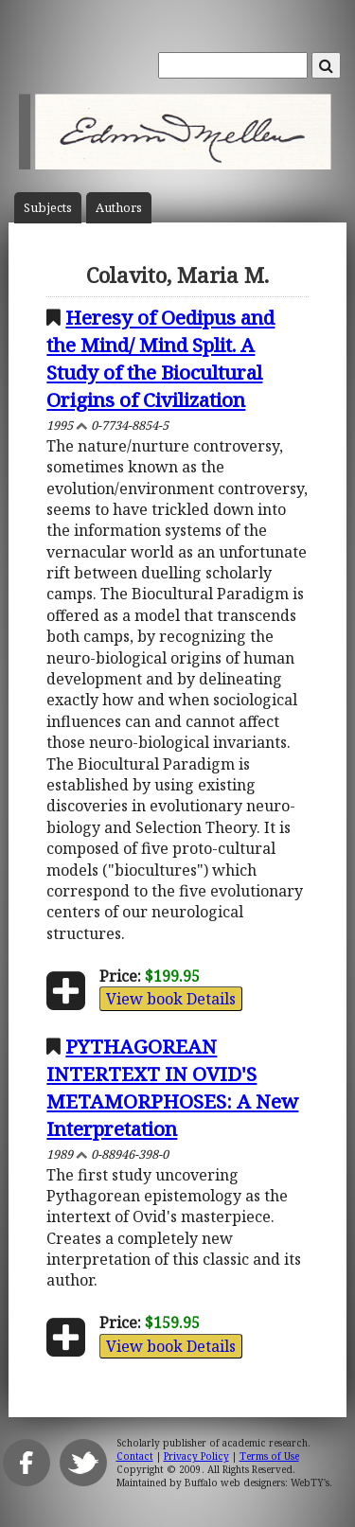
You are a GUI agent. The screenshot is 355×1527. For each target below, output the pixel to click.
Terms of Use (269, 1456)
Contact (134, 1456)
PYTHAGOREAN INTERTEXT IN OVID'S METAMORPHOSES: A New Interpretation (172, 1087)
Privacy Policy (196, 1456)
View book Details (171, 998)
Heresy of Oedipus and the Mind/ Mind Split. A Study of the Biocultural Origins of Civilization (160, 358)
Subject (48, 208)
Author (119, 208)
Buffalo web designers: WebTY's (257, 1482)
